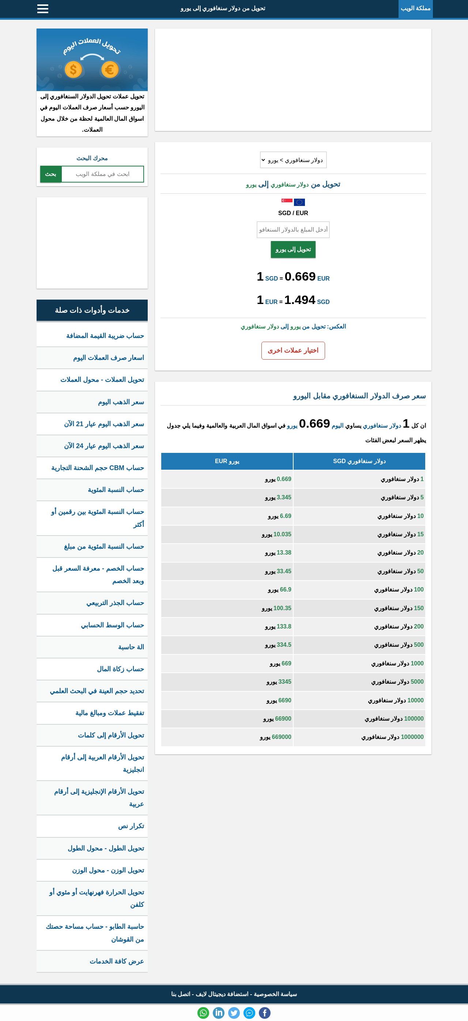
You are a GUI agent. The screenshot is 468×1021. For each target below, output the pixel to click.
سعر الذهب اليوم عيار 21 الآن (104, 424)
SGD (271, 278)
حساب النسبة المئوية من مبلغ (104, 546)
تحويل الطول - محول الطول (106, 848)
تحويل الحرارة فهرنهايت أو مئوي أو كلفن (96, 898)
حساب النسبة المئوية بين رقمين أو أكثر (97, 518)
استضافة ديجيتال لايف (222, 994)
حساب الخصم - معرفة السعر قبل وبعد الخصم (98, 575)
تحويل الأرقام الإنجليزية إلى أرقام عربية (99, 798)
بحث (50, 174)
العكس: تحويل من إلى (293, 326)
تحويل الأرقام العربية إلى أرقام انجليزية (102, 763)
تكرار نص (131, 826)
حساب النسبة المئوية (116, 489)
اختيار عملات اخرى (293, 350)
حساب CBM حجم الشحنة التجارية (97, 468)
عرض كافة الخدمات (117, 961)
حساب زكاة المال (120, 669)
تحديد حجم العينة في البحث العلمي (97, 691)
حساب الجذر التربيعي (115, 603)
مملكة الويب (416, 8)
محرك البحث (91, 158)
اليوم (337, 426)
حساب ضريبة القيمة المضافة (105, 335)
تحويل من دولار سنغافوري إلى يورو (223, 8)
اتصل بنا (180, 994)
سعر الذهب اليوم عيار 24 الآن (104, 446)
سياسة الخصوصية (275, 994)
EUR (323, 278)
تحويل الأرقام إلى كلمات (111, 735)
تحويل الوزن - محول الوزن (108, 870)
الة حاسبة (131, 647)
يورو (292, 426)
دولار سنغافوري (382, 426)
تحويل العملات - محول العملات (102, 379)
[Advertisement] (293, 80)
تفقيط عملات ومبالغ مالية (109, 713)
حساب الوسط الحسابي (112, 625)
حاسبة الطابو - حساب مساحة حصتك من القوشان (95, 933)
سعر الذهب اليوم (121, 402)
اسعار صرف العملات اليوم (108, 357)
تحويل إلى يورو (293, 249)
